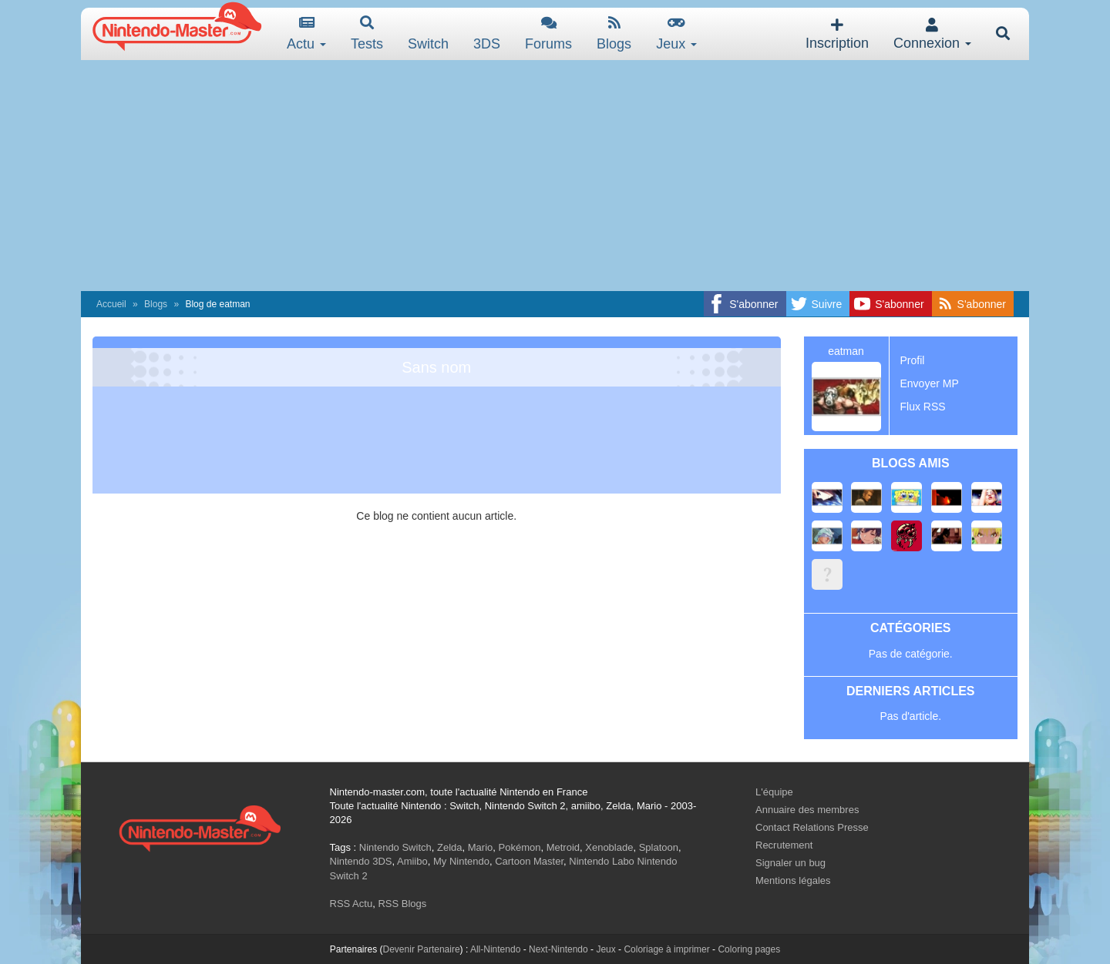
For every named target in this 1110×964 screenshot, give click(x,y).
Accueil (111, 304)
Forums (548, 33)
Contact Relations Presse (812, 827)
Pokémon (520, 847)
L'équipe (774, 792)
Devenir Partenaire (421, 949)
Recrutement (783, 845)
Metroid (563, 847)
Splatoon (658, 847)
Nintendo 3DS (361, 861)
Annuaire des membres (807, 809)
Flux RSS (923, 406)
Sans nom (436, 367)
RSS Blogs (402, 903)
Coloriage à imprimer (666, 949)
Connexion (932, 34)
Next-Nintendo (558, 949)
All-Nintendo (495, 949)
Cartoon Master (529, 861)
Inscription (837, 34)
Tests (367, 33)
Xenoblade (609, 847)
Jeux (676, 33)
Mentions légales (793, 880)
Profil (912, 360)
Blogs (614, 33)
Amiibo (412, 861)
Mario (480, 847)
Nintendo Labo (601, 861)
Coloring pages (749, 949)
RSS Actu (351, 903)
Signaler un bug (790, 863)
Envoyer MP (929, 383)
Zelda (449, 847)
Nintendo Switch (395, 847)
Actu (306, 33)
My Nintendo (461, 861)
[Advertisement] (555, 175)
